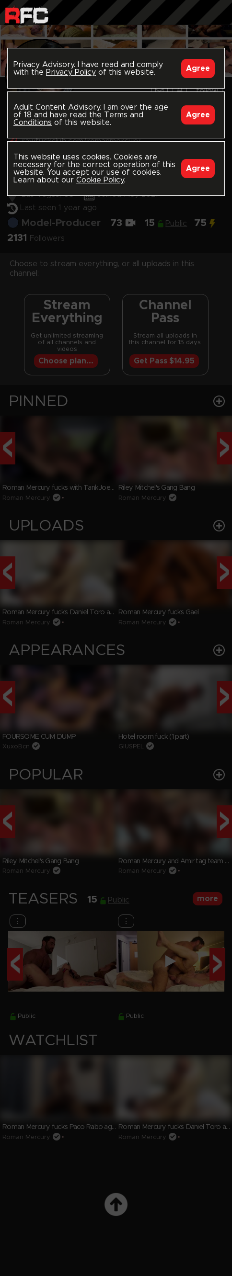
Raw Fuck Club (26, 14)
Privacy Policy (71, 72)
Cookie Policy (100, 180)
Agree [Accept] (198, 68)
